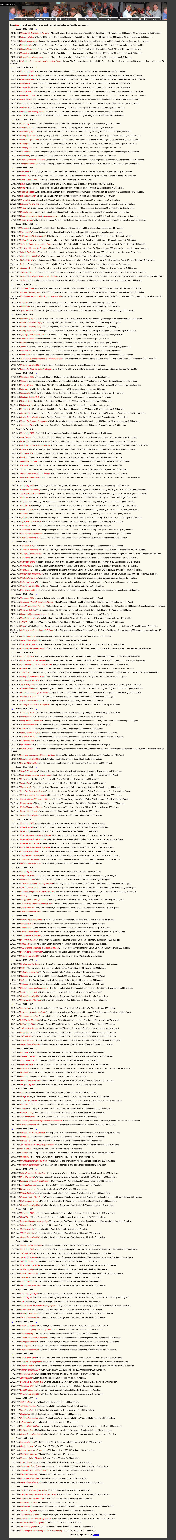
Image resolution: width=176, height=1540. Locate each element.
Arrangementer (45, 19)
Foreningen (66, 19)
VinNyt (96, 1535)
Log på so (150, 19)
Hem (24, 19)
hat (108, 19)
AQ (129, 19)
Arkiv (87, 19)
